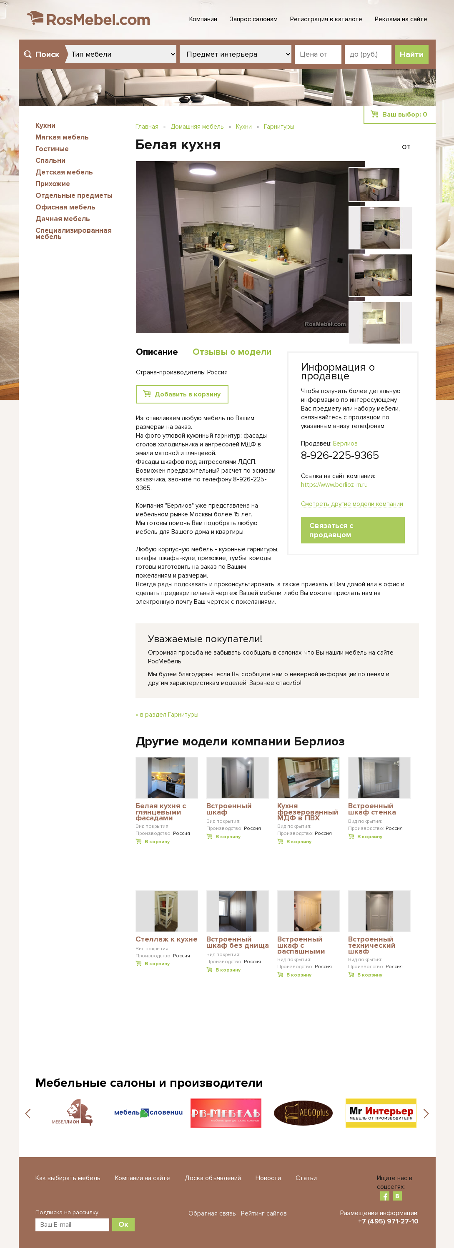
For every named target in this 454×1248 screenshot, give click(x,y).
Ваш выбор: (404, 114)
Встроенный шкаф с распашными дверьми (301, 945)
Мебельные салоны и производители (149, 1083)
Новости (268, 1178)
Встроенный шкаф (229, 809)
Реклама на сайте (401, 19)
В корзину (157, 842)
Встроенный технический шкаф (372, 945)
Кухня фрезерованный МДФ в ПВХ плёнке (308, 812)
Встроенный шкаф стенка (372, 809)
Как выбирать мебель (67, 1178)
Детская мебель (64, 172)
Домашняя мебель (197, 126)
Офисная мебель (65, 207)
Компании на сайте (142, 1178)
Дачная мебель (62, 218)
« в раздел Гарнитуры (166, 714)
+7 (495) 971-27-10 (388, 1221)
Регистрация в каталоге (326, 19)
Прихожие (52, 183)
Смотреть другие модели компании (352, 504)
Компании (203, 19)
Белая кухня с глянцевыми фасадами (160, 812)
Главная (146, 126)
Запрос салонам (254, 19)
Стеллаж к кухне (166, 939)
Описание (157, 352)
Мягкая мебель (62, 137)
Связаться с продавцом (331, 530)
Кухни (45, 125)
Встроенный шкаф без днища (237, 942)
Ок (123, 1224)
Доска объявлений (213, 1178)
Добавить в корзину (188, 394)
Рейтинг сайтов (264, 1213)
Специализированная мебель (73, 233)
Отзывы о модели (232, 352)
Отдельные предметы (74, 195)
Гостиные (52, 148)
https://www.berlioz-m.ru (334, 484)
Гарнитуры (279, 126)
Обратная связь (212, 1213)
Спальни (50, 160)
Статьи (306, 1178)
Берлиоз (345, 443)
